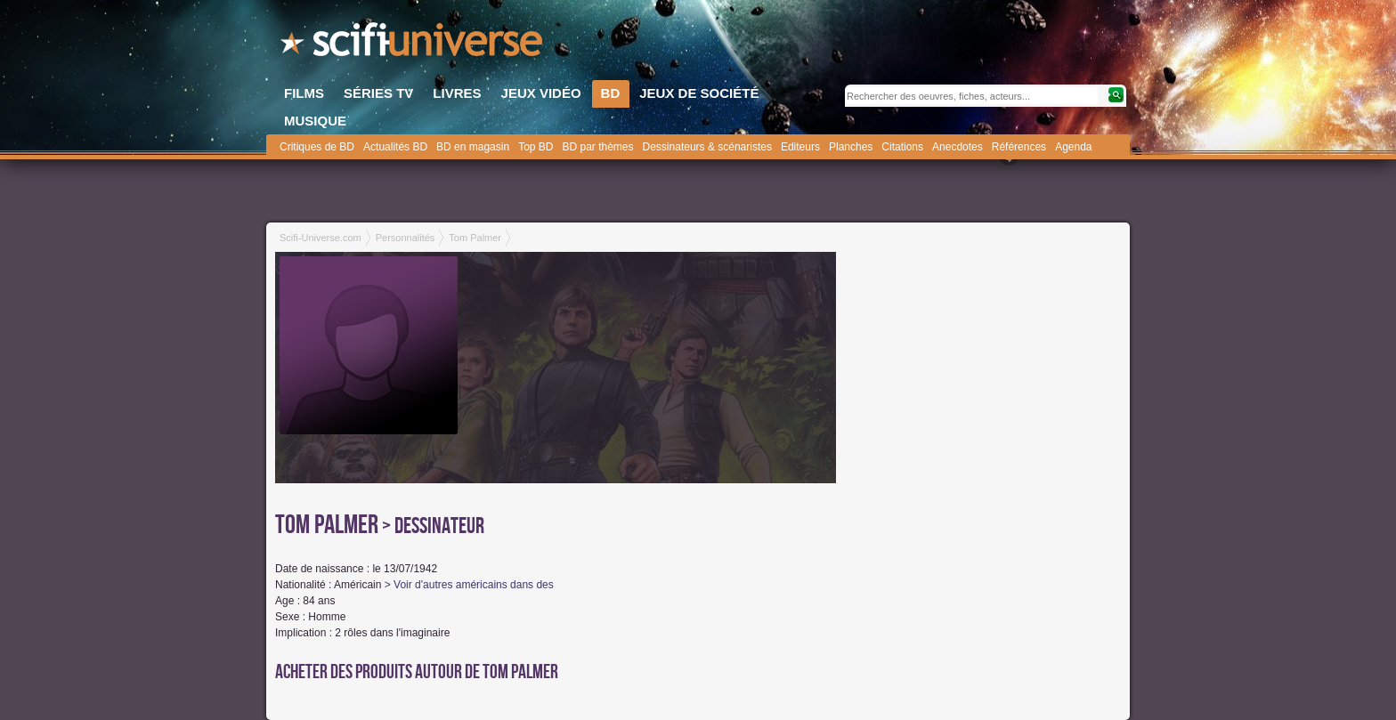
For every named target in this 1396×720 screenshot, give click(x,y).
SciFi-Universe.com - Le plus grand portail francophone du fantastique (413, 44)
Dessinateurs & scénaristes (707, 147)
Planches (850, 147)
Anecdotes (957, 147)
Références (1019, 147)
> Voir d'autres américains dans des (469, 584)
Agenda (1073, 147)
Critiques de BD (317, 147)
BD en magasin (472, 147)
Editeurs (800, 147)
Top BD (535, 147)
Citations (902, 147)
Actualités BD (395, 147)
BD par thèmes (597, 147)
